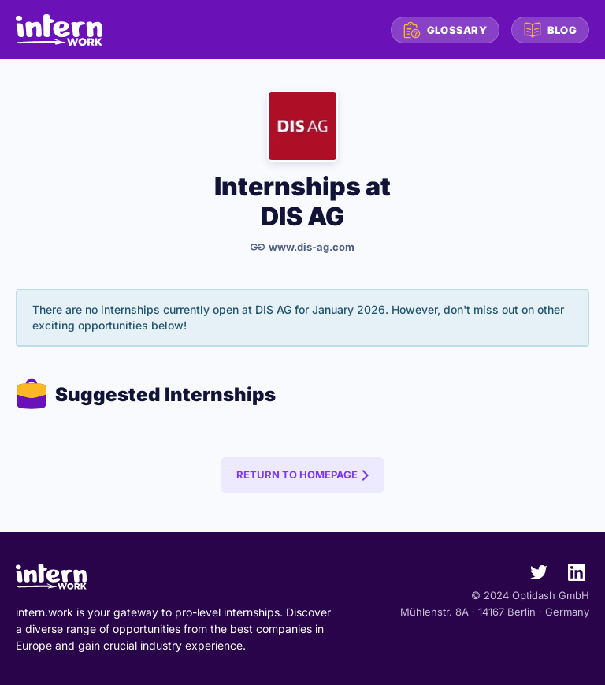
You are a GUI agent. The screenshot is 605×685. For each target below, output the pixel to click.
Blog (550, 30)
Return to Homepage (297, 474)
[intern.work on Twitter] (532, 575)
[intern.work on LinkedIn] (570, 575)
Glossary (445, 30)
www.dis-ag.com (302, 247)
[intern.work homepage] (59, 30)
